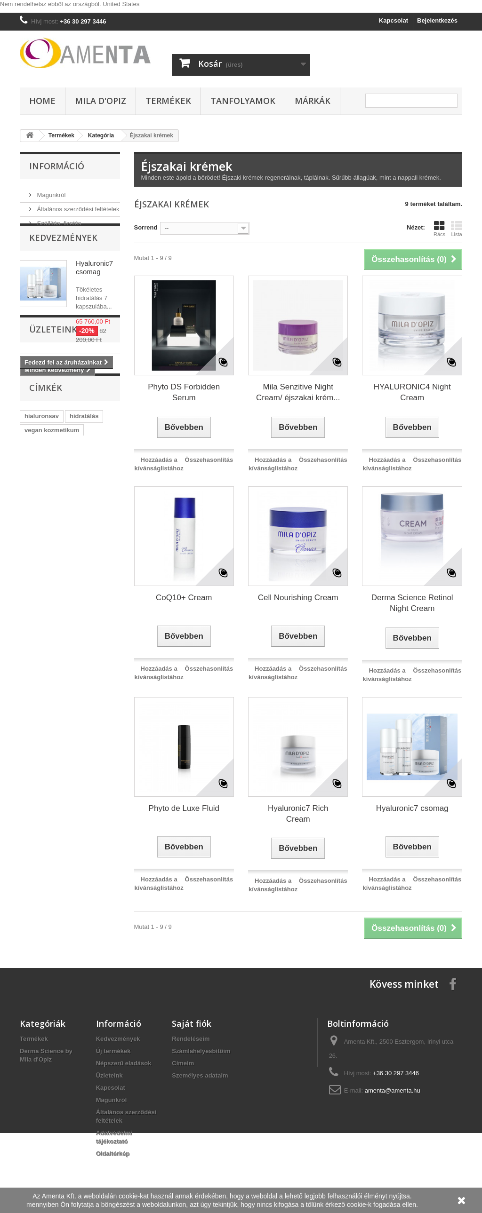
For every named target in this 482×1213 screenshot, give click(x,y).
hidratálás (84, 518)
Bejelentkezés (437, 20)
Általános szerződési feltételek (77, 205)
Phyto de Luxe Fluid (184, 808)
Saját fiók (191, 1023)
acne (85, 574)
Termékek (168, 100)
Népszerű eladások (124, 1063)
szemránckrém (45, 574)
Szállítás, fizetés (58, 219)
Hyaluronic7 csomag (94, 285)
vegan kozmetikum (51, 532)
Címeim (183, 1063)
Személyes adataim (200, 1075)
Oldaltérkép (113, 1153)
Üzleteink (53, 422)
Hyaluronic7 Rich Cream (298, 814)
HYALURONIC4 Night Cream (412, 392)
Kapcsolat (393, 20)
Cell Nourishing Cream (298, 597)
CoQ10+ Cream (184, 597)
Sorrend (146, 227)
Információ (56, 166)
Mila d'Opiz (100, 100)
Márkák (312, 100)
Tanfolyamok (242, 100)
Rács (439, 228)
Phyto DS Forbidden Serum (184, 392)
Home (42, 100)
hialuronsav (41, 518)
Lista (456, 228)
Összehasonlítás (209, 459)
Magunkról (50, 191)
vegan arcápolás (48, 546)
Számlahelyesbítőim (201, 1050)
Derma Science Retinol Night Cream (412, 603)
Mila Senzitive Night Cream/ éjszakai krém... (298, 392)
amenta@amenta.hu (392, 1090)
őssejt (92, 546)
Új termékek (113, 1050)
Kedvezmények (63, 255)
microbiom (85, 560)
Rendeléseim (190, 1038)
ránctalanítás (43, 588)
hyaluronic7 (41, 560)
